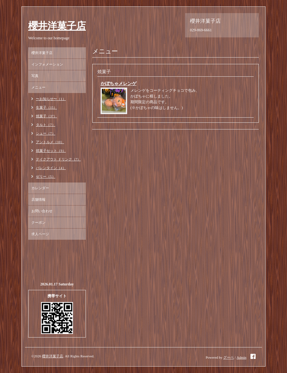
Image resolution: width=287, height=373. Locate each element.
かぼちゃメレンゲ (118, 83)
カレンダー (40, 188)
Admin (242, 357)
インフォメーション (47, 64)
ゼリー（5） (45, 176)
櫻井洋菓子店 (57, 25)
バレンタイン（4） (51, 168)
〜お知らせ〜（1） (51, 99)
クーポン (38, 222)
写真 (34, 76)
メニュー (38, 87)
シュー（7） (45, 133)
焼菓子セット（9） (51, 150)
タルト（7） (45, 125)
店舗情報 (38, 199)
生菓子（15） (46, 107)
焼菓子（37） (46, 116)
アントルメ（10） (50, 142)
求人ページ (40, 234)
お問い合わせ (42, 211)
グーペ (228, 357)
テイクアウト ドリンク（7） (58, 159)
